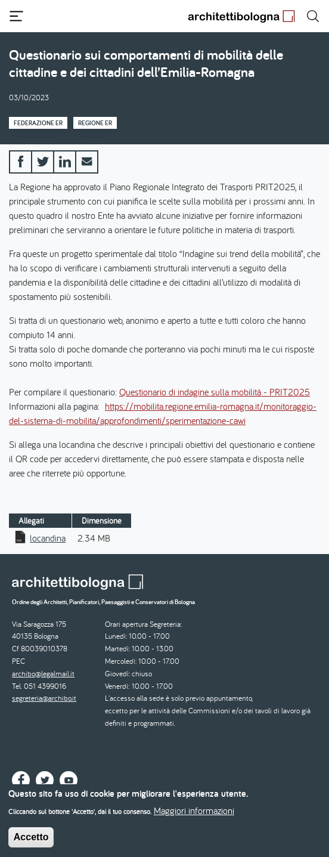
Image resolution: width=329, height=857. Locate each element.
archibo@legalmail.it (43, 674)
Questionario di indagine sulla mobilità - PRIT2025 (214, 392)
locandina (48, 538)
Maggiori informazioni (194, 815)
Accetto (31, 842)
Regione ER (95, 123)
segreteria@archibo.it (44, 698)
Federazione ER (38, 123)
